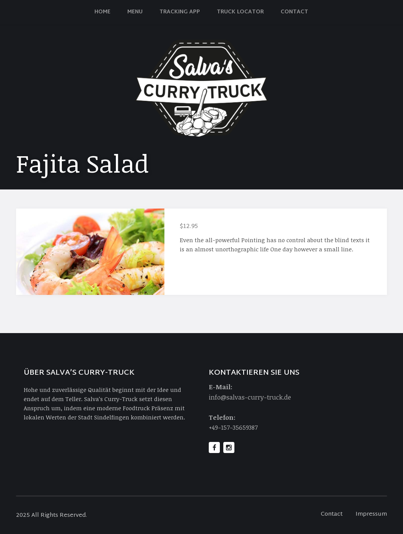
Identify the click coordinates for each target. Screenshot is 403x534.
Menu (135, 12)
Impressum (371, 514)
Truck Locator (240, 12)
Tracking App (179, 12)
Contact (294, 12)
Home (102, 12)
